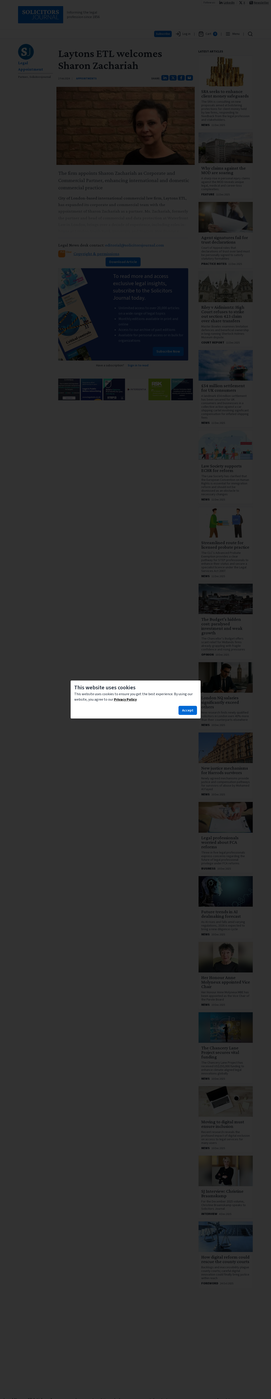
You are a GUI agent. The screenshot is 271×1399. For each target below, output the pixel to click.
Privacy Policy (125, 699)
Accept (187, 710)
